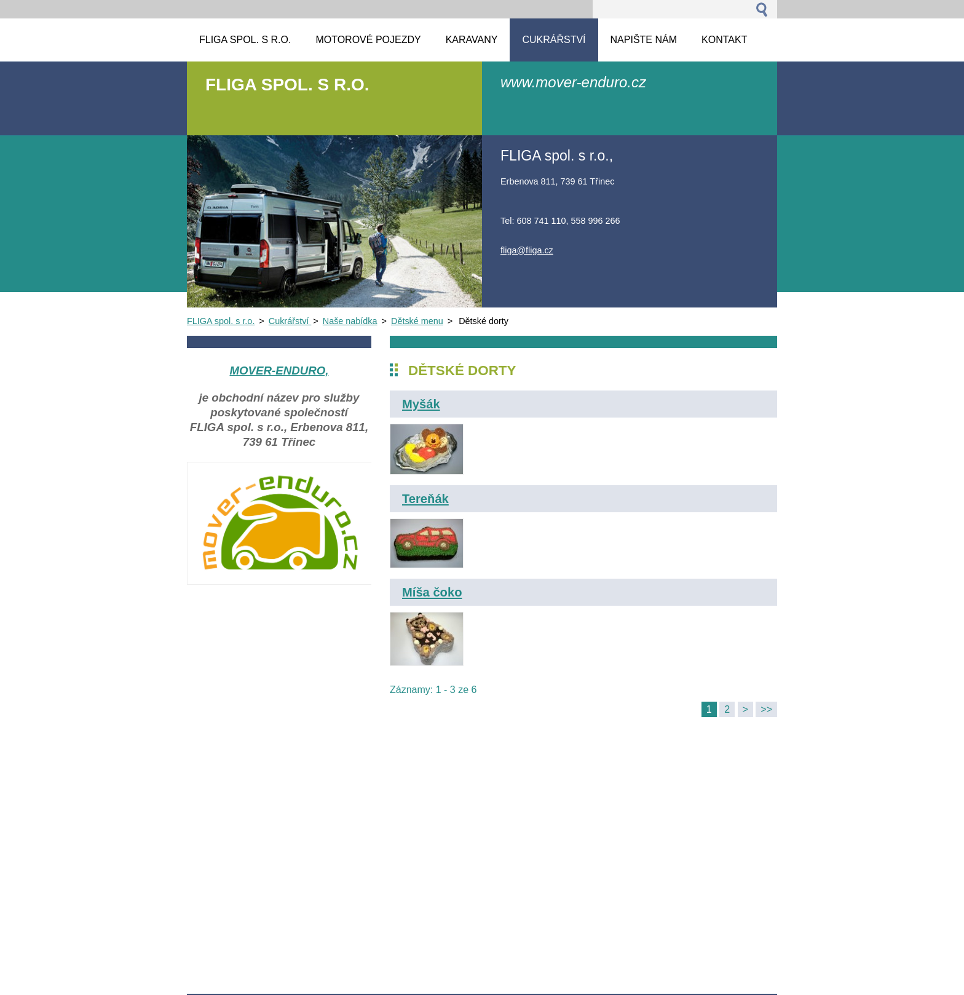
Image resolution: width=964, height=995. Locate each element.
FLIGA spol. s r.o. (221, 321)
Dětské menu (417, 321)
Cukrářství (290, 321)
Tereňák (425, 498)
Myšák (421, 404)
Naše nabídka (350, 321)
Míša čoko (432, 592)
